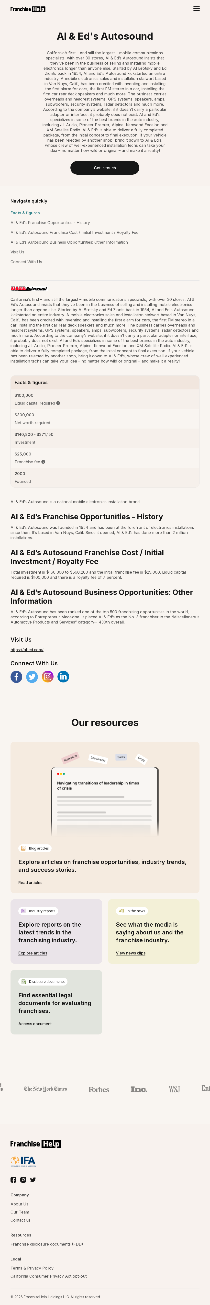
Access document (35, 1023)
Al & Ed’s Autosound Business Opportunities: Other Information (69, 242)
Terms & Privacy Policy (32, 1268)
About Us (19, 1204)
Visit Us (17, 252)
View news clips (130, 953)
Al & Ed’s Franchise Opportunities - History (50, 222)
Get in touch (105, 167)
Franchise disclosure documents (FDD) (47, 1244)
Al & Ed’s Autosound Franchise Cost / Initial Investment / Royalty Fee (74, 232)
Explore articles (32, 953)
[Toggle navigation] (196, 9)
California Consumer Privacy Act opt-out (49, 1276)
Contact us (21, 1220)
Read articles (30, 882)
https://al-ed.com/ (27, 649)
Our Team (20, 1212)
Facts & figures (25, 212)
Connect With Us (26, 261)
